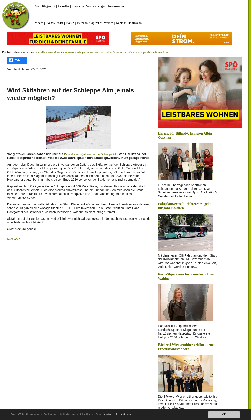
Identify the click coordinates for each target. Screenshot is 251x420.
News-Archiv (116, 6)
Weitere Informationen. (118, 415)
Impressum (135, 23)
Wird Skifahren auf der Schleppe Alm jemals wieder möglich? (135, 52)
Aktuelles (63, 6)
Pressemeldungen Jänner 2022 (83, 52)
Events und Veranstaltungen (89, 6)
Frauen (70, 23)
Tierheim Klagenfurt (89, 23)
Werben (108, 23)
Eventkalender (54, 23)
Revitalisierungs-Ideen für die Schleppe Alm (91, 154)
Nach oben (13, 239)
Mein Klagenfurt (45, 6)
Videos (39, 23)
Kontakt (121, 23)
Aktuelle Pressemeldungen (50, 52)
